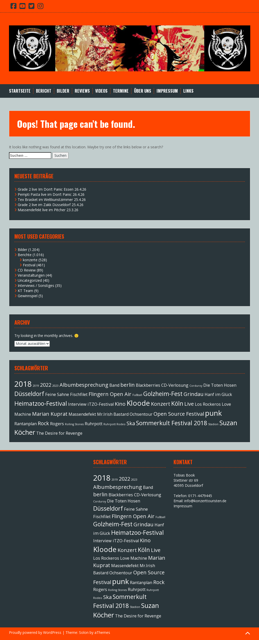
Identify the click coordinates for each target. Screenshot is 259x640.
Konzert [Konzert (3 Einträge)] (160, 403)
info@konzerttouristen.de (205, 500)
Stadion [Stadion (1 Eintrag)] (213, 424)
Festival (29, 265)
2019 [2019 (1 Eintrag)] (36, 385)
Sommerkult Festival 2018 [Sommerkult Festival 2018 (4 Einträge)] (171, 423)
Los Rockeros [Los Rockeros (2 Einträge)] (208, 404)
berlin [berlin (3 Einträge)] (127, 384)
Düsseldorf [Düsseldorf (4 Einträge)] (29, 394)
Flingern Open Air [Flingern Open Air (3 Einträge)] (110, 394)
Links (188, 91)
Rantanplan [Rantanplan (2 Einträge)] (25, 423)
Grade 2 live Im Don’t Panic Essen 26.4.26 (52, 189)
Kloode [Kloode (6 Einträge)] (138, 403)
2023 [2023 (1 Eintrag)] (55, 385)
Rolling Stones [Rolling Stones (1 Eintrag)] (74, 424)
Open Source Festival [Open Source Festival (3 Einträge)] (179, 413)
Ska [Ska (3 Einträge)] (131, 423)
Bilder (63, 91)
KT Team (25, 290)
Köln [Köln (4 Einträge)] (177, 403)
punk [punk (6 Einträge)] (213, 413)
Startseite (20, 91)
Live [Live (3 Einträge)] (189, 403)
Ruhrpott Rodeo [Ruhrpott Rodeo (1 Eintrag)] (114, 424)
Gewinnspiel (27, 295)
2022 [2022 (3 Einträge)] (45, 384)
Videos (101, 91)
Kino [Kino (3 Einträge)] (120, 403)
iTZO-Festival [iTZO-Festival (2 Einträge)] (101, 404)
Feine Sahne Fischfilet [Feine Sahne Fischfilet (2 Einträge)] (66, 394)
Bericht (43, 91)
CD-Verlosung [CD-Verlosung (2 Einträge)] (174, 385)
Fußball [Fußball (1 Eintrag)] (137, 395)
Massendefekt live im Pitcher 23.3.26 (48, 209)
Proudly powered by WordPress (35, 632)
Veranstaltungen (31, 275)
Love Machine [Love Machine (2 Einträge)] (133, 558)
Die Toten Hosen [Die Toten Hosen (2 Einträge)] (219, 385)
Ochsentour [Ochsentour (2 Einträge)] (141, 414)
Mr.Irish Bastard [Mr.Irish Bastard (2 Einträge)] (113, 414)
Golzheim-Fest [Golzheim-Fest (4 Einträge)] (163, 394)
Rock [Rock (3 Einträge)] (43, 423)
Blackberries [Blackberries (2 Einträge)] (148, 385)
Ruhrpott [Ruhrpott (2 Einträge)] (93, 423)
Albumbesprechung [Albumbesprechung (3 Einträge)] (84, 384)
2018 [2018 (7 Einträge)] (23, 384)
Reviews (82, 91)
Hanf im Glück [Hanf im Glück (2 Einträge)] (218, 394)
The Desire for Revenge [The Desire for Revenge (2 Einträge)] (59, 433)
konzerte (30, 259)
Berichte (25, 254)
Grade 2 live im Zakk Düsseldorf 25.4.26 (50, 204)
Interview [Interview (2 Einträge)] (77, 404)
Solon (84, 632)
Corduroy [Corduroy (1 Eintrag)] (195, 385)
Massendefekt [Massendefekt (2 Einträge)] (82, 414)
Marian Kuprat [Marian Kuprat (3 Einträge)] (50, 413)
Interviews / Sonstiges (36, 285)
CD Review (27, 270)
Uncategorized (30, 280)
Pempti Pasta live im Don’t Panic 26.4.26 (51, 194)
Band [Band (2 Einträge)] (114, 385)
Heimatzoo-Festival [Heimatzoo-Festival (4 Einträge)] (40, 403)
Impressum (167, 91)
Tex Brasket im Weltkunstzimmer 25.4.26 (52, 199)
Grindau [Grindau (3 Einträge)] (194, 394)
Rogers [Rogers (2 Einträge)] (57, 423)
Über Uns (142, 91)
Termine (121, 91)
